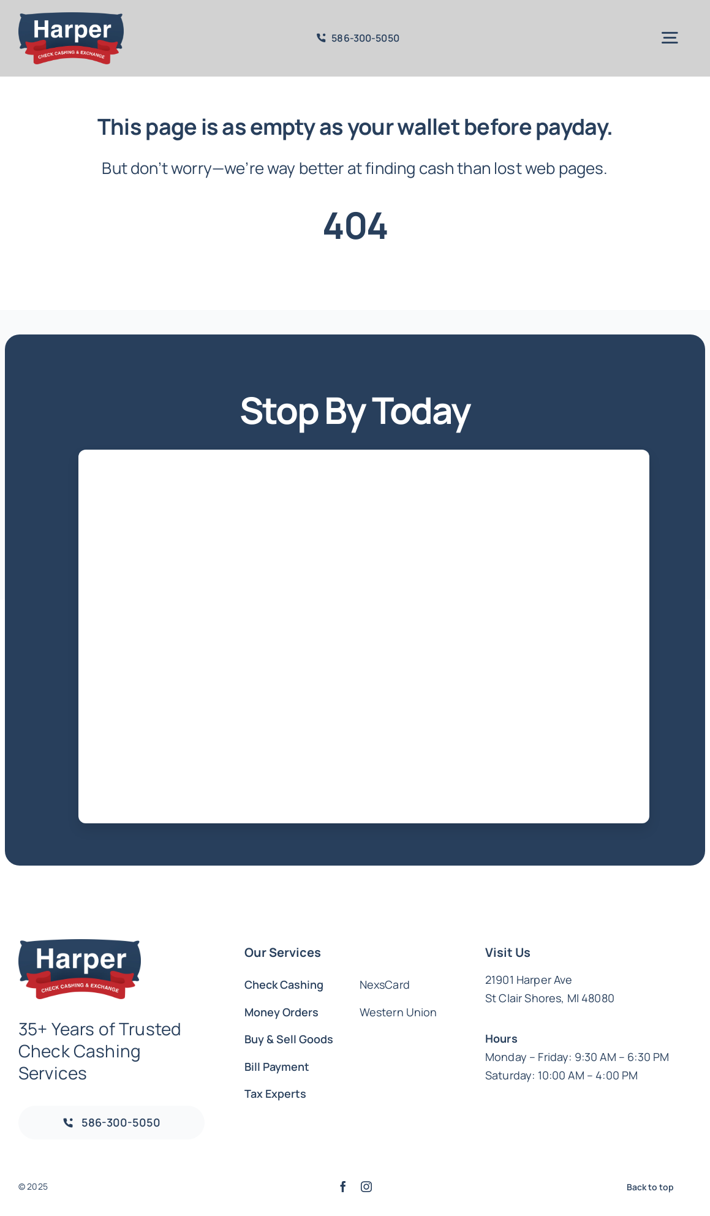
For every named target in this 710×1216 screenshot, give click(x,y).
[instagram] (366, 1186)
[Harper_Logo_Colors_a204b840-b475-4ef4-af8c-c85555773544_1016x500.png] (71, 18)
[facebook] (343, 1186)
